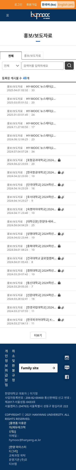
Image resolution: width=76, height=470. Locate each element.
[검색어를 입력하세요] (43, 65)
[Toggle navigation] (8, 15)
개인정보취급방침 (6, 368)
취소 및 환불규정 (13, 365)
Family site (30, 368)
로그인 (18, 4)
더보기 (38, 335)
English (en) (65, 4)
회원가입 (31, 4)
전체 (6, 66)
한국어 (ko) (49, 4)
